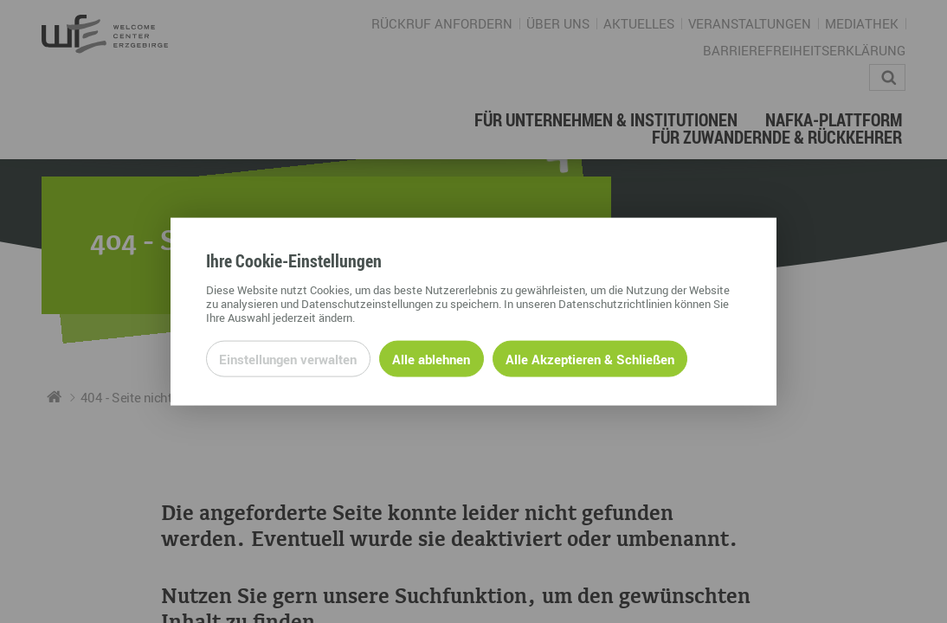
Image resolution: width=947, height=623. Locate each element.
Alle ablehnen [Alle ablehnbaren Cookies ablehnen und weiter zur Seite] (431, 358)
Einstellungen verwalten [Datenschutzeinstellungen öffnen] (288, 358)
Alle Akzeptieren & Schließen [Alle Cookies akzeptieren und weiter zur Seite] (590, 358)
